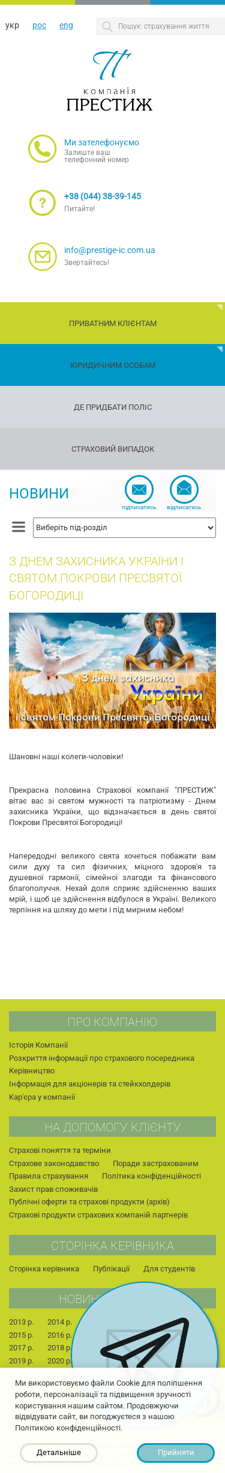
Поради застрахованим (156, 1163)
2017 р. (21, 1347)
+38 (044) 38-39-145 (102, 196)
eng (66, 25)
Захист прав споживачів (53, 1189)
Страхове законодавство (54, 1163)
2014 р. (59, 1321)
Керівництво (32, 1070)
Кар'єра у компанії (42, 1096)
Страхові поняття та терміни (60, 1150)
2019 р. (21, 1360)
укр (12, 25)
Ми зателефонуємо (101, 142)
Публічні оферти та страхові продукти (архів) (89, 1201)
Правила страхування (48, 1175)
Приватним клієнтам (113, 323)
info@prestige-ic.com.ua (109, 250)
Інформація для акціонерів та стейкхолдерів (89, 1083)
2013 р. (21, 1321)
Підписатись (139, 507)
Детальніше (59, 1452)
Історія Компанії (38, 1044)
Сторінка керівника (44, 1268)
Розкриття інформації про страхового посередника (101, 1058)
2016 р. (59, 1335)
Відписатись (184, 507)
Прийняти (176, 1452)
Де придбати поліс (113, 407)
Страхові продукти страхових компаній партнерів (98, 1214)
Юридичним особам (112, 365)
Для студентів (169, 1268)
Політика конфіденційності (151, 1175)
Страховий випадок (112, 449)
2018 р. (59, 1347)
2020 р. (59, 1360)
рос (39, 25)
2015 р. (21, 1335)
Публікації (111, 1268)
